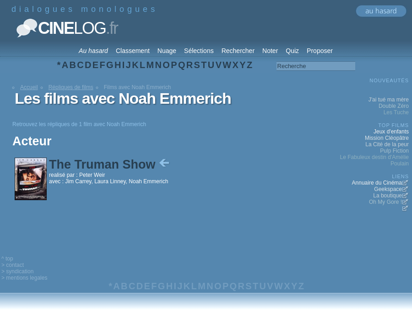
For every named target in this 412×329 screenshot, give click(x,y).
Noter (270, 50)
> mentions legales (24, 278)
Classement (133, 50)
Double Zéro (394, 106)
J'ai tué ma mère (389, 99)
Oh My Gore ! (385, 202)
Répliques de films (71, 87)
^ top (7, 258)
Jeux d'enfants (391, 131)
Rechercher (238, 50)
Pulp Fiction (394, 151)
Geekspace (388, 189)
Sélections (199, 50)
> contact (12, 265)
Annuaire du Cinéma (377, 183)
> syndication (17, 271)
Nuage (166, 50)
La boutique (387, 195)
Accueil (29, 87)
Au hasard (93, 50)
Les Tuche (396, 112)
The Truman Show (110, 164)
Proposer (320, 50)
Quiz (292, 50)
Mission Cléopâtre (387, 138)
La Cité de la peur (387, 144)
